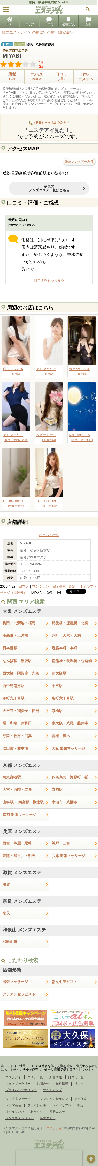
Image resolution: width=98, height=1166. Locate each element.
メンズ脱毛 (13, 1105)
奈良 (6, 913)
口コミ (49, 22)
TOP (9, 22)
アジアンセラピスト (19, 994)
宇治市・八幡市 (64, 802)
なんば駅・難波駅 (17, 661)
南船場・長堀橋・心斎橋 (72, 661)
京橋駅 (57, 711)
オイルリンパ (14, 1111)
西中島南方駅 (13, 686)
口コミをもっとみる (49, 280)
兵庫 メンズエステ (22, 831)
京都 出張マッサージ (19, 814)
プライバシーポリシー (21, 1090)
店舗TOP (12, 76)
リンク (79, 1084)
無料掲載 (62, 1084)
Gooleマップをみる (79, 161)
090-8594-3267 (51, 122)
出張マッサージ (15, 982)
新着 (88, 22)
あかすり (36, 1111)
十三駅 (57, 686)
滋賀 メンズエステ (22, 872)
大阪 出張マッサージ (69, 748)
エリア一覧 (35, 1077)
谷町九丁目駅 (13, 698)
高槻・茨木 (61, 736)
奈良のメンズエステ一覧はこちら (49, 188)
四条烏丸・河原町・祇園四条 (75, 777)
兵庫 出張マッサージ (69, 856)
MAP (37, 76)
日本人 (24, 586)
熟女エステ (47, 1118)
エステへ (86, 76)
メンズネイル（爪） (19, 1118)
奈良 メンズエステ (22, 901)
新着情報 (55, 1077)
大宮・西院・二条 (17, 789)
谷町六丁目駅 (63, 698)
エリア (29, 22)
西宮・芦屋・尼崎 (17, 843)
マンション (40, 586)
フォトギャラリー (17, 1084)
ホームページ (49, 535)
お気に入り (68, 22)
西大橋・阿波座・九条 (21, 673)
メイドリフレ (62, 1105)
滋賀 (6, 884)
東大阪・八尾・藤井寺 (70, 723)
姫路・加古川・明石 (19, 856)
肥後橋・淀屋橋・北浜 (70, 623)
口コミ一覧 (76, 1077)
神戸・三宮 (61, 843)
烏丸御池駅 (12, 777)
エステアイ (13, 1077)
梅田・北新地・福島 (19, 623)
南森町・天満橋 (15, 635)
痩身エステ (57, 1111)
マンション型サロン (54, 1099)
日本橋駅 (10, 648)
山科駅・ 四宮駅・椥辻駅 (23, 802)
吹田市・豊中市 (15, 748)
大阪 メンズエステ (22, 611)
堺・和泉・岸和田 (17, 723)
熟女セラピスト (64, 982)
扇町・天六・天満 (66, 635)
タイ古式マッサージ (19, 1099)
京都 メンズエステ (22, 765)
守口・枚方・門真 (17, 736)
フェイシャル (36, 1105)
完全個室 (59, 586)
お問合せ (43, 1084)
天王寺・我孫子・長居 (21, 711)
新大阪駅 (59, 673)
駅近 (72, 586)
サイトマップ (52, 1090)
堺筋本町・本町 (64, 648)
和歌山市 (10, 942)
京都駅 (57, 789)
